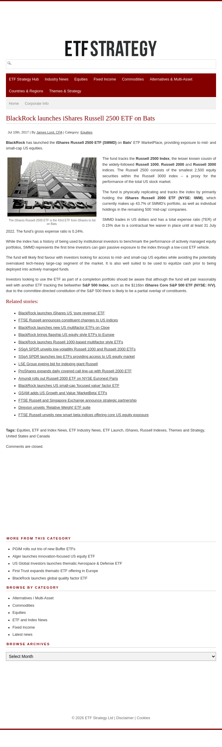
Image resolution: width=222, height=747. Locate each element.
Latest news (22, 634)
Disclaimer (125, 718)
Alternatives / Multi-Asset (33, 598)
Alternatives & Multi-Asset (171, 79)
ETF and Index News (49, 430)
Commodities (133, 79)
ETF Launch (113, 430)
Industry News (57, 79)
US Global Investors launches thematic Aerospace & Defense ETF (67, 563)
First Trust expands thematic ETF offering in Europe (55, 571)
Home (14, 104)
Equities (81, 79)
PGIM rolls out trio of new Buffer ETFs (43, 549)
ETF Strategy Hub (24, 79)
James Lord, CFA (49, 132)
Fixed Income (104, 79)
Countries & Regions (26, 91)
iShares (131, 430)
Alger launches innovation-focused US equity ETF (53, 556)
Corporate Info (37, 104)
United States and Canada (28, 436)
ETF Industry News (85, 430)
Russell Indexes (153, 430)
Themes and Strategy (186, 430)
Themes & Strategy (65, 91)
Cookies (143, 718)
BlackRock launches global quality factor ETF (50, 578)
